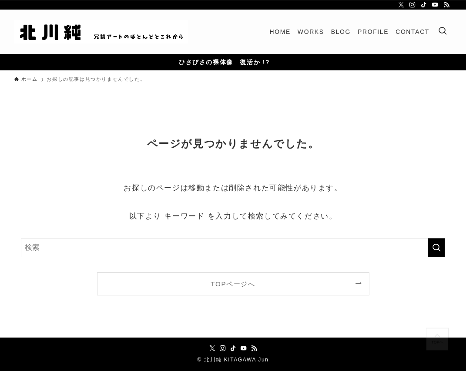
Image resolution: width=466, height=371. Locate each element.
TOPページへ (233, 284)
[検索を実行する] (436, 247)
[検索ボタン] (442, 32)
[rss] (446, 5)
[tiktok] (423, 5)
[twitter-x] (401, 5)
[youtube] (435, 5)
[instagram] (412, 5)
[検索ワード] (233, 247)
